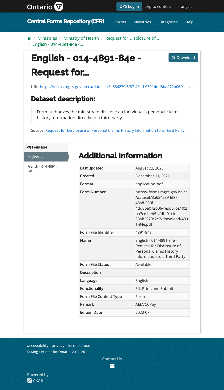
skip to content (157, 6)
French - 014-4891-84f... (42, 168)
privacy (58, 345)
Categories (168, 22)
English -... (35, 156)
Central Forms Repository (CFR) (65, 21)
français (185, 6)
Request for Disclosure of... (132, 38)
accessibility (37, 345)
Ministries (142, 22)
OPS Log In (129, 6)
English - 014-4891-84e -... (57, 44)
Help (189, 22)
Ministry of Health (81, 38)
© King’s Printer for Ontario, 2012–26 (56, 351)
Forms (120, 22)
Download (183, 57)
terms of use (79, 345)
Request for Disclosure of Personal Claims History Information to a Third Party (115, 130)
